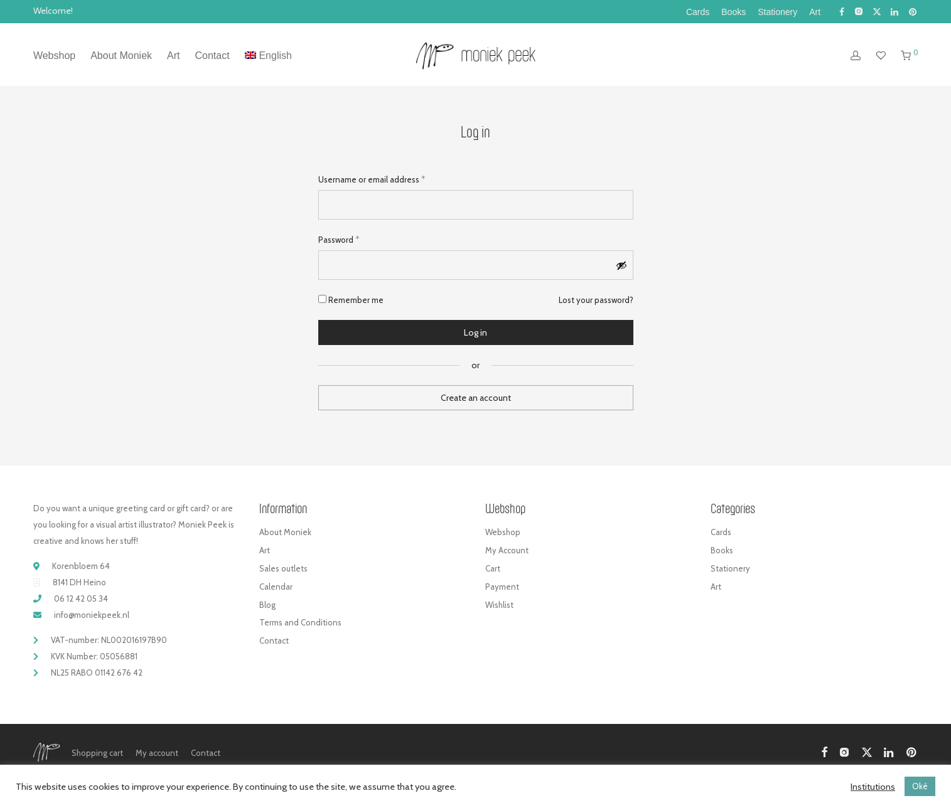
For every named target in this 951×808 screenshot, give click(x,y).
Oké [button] (920, 786)
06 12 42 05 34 (81, 598)
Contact (212, 55)
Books (733, 12)
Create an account (476, 397)
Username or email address (371, 178)
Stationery (777, 12)
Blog (267, 605)
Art (814, 12)
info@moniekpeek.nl (91, 615)
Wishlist (499, 605)
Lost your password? (596, 300)
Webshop (54, 55)
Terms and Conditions (300, 622)
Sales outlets (283, 568)
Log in (475, 332)
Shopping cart (97, 753)
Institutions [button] (873, 786)
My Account (507, 550)
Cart (492, 568)
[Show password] (621, 265)
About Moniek (121, 55)
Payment (502, 587)
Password (338, 239)
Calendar (276, 587)
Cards (697, 12)
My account (157, 753)
